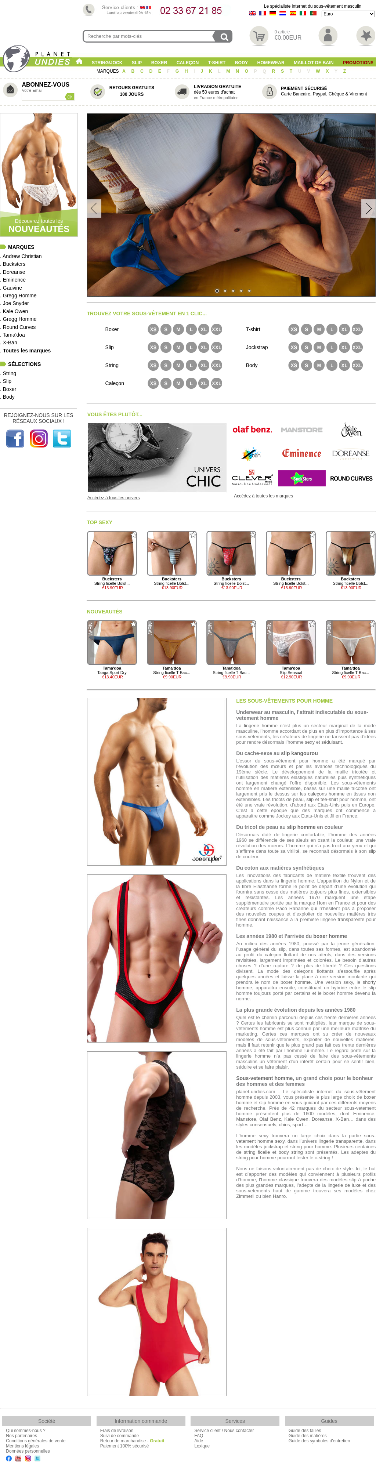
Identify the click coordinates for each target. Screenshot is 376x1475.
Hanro (279, 1196)
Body (241, 62)
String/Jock (107, 62)
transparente (350, 919)
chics (284, 1124)
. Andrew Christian (21, 256)
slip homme (301, 827)
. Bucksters (12, 264)
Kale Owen (296, 1119)
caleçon (273, 954)
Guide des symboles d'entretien (319, 1440)
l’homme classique (279, 1179)
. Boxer (8, 389)
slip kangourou (299, 753)
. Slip (5, 381)
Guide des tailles (305, 1430)
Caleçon (188, 62)
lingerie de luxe (344, 1185)
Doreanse (322, 1119)
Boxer (159, 62)
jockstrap (273, 1146)
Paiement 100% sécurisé (124, 1446)
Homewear (271, 62)
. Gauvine (11, 288)
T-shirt (217, 62)
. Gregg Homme (18, 295)
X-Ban (342, 1119)
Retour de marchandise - (132, 1440)
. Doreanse (12, 272)
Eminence (364, 1113)
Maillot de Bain (313, 62)
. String (8, 373)
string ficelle (257, 1152)
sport (297, 1124)
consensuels (263, 1124)
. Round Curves (18, 327)
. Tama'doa (12, 335)
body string (291, 1152)
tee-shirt (329, 799)
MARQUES (108, 71)
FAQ (198, 1435)
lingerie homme (261, 725)
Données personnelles (28, 1451)
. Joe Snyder (14, 303)
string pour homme (310, 1146)
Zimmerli (245, 1196)
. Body (7, 397)
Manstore (246, 1119)
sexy (310, 742)
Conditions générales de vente (35, 1440)
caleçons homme (326, 794)
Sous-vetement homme (264, 1078)
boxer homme (330, 936)
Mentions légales (22, 1446)
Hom (321, 903)
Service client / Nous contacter (224, 1430)
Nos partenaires (21, 1435)
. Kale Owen (14, 311)
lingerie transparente (340, 1141)
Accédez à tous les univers (113, 497)
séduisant (331, 742)
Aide (198, 1440)
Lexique (202, 1446)
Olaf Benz (270, 1119)
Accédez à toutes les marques (263, 496)
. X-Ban (8, 342)
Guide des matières (308, 1435)
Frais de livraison (117, 1430)
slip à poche (362, 1179)
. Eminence (13, 280)
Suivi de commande (119, 1435)
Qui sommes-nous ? (25, 1430)
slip (310, 799)
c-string (322, 1157)
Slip (137, 62)
